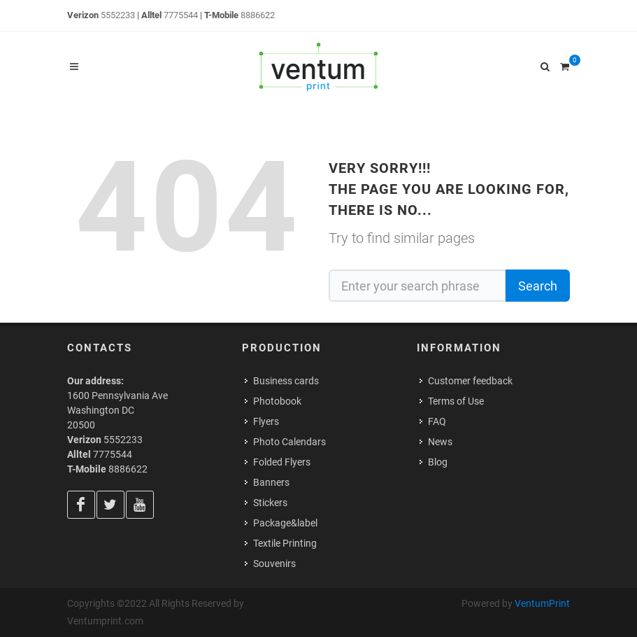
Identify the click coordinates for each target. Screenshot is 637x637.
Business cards (286, 380)
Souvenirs (274, 563)
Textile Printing (285, 543)
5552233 (118, 15)
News (440, 441)
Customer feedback (470, 380)
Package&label (285, 522)
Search (537, 286)
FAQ (437, 421)
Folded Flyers (281, 462)
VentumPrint (542, 603)
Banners (271, 482)
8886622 (258, 15)
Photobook (277, 401)
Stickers (270, 502)
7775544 (181, 15)
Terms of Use (456, 401)
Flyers (266, 421)
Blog (438, 462)
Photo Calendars (289, 441)
